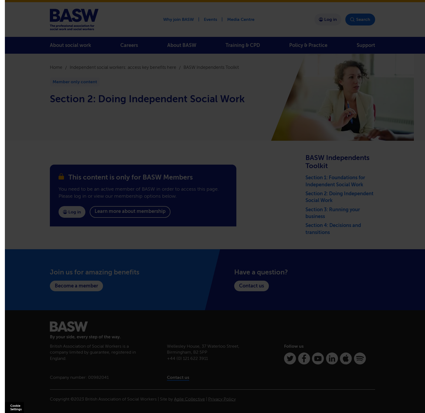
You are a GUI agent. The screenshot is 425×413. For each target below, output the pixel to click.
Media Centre (241, 19)
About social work (70, 45)
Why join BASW (178, 19)
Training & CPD (243, 45)
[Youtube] (318, 358)
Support (366, 45)
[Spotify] (360, 358)
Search (360, 19)
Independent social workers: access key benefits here (123, 67)
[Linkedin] (332, 358)
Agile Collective (189, 399)
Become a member (76, 286)
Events (210, 19)
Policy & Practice (308, 45)
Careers (129, 45)
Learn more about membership (130, 211)
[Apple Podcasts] (346, 358)
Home (56, 67)
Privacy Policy (222, 399)
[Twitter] (290, 358)
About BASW (181, 45)
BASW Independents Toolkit (211, 67)
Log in (328, 19)
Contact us (251, 286)
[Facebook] (304, 358)
